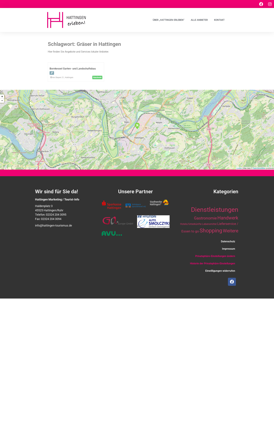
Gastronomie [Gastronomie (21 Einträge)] (205, 218)
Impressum (228, 248)
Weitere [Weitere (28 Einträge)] (230, 231)
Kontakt (219, 20)
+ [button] (2, 97)
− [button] (2, 101)
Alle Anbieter (199, 20)
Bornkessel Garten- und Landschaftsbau (73, 68)
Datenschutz (228, 241)
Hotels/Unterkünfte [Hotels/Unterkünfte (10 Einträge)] (190, 224)
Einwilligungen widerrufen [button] (220, 270)
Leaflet (239, 168)
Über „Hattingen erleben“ (168, 20)
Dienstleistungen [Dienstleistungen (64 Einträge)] (214, 209)
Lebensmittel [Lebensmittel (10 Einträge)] (209, 224)
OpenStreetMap (259, 168)
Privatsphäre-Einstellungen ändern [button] (215, 256)
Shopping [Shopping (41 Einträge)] (211, 230)
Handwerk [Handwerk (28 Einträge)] (227, 218)
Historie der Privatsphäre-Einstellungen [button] (212, 263)
